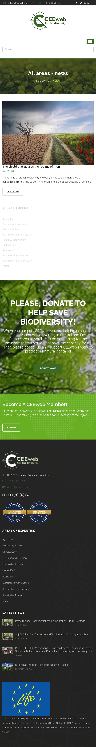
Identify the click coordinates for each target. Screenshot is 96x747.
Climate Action (9, 551)
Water (5, 601)
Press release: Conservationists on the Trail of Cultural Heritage (50, 620)
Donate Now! (48, 368)
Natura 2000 (8, 570)
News (56, 80)
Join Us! (11, 427)
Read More (13, 191)
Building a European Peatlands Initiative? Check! (41, 664)
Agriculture (7, 539)
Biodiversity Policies (12, 545)
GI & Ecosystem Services (15, 558)
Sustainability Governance (15, 583)
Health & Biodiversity (12, 564)
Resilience (7, 576)
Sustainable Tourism (12, 595)
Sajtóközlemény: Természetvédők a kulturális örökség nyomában (51, 634)
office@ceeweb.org (18, 3)
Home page (42, 80)
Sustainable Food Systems (16, 589)
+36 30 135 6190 (52, 3)
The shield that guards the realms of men (31, 166)
